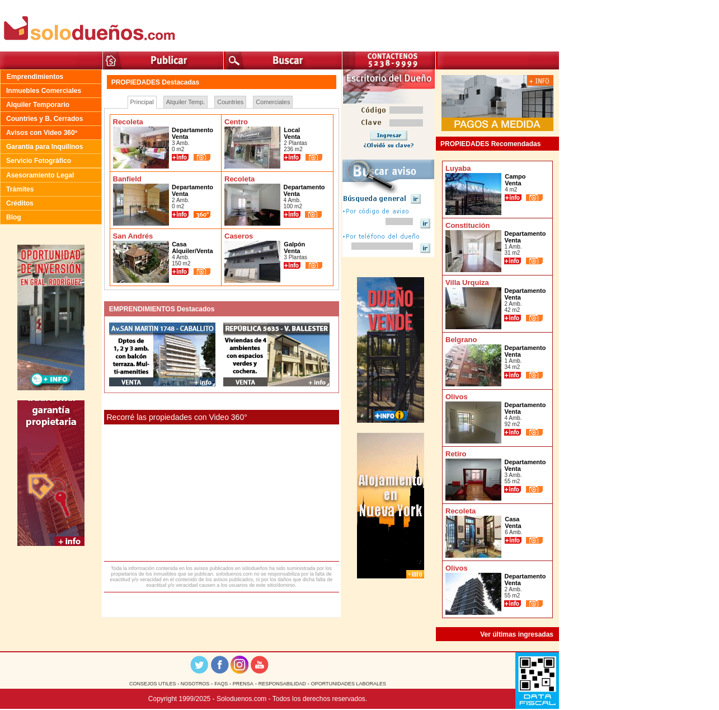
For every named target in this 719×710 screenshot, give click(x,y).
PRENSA (243, 683)
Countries (230, 102)
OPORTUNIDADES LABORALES (348, 683)
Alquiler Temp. (185, 102)
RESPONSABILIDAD (282, 683)
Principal (142, 102)
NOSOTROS (194, 683)
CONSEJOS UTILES (153, 683)
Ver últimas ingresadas (516, 634)
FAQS (221, 683)
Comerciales (273, 102)
